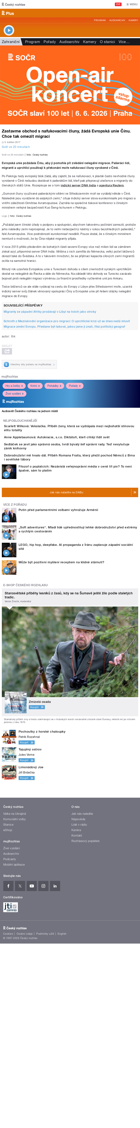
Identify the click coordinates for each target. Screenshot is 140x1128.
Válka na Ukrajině (14, 998)
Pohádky (54, 541)
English (62, 1118)
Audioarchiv (117, 20)
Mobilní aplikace (14, 1049)
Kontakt (76, 1020)
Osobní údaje (25, 1118)
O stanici (107, 42)
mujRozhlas (9, 531)
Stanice (8, 1009)
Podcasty (9, 1043)
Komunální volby (14, 1003)
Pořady (50, 42)
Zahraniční (11, 42)
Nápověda (78, 1003)
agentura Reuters (111, 264)
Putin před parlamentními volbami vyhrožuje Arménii (58, 694)
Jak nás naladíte (82, 998)
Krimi (35, 541)
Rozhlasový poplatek (85, 1025)
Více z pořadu (15, 689)
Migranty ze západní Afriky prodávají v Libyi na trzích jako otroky (50, 466)
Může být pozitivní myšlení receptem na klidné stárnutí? (61, 746)
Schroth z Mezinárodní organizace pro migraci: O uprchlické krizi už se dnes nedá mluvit (67, 476)
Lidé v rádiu (79, 1009)
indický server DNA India (78, 264)
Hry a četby (14, 541)
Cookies (8, 1118)
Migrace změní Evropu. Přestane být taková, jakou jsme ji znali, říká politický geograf (64, 481)
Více (124, 42)
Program (100, 20)
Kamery (133, 20)
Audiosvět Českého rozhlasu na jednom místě (30, 566)
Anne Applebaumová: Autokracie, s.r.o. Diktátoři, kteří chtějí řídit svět (71, 598)
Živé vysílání (14, 548)
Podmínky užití (45, 1118)
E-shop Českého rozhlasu (25, 769)
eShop (7, 1014)
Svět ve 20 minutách (16, 147)
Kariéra (76, 1014)
